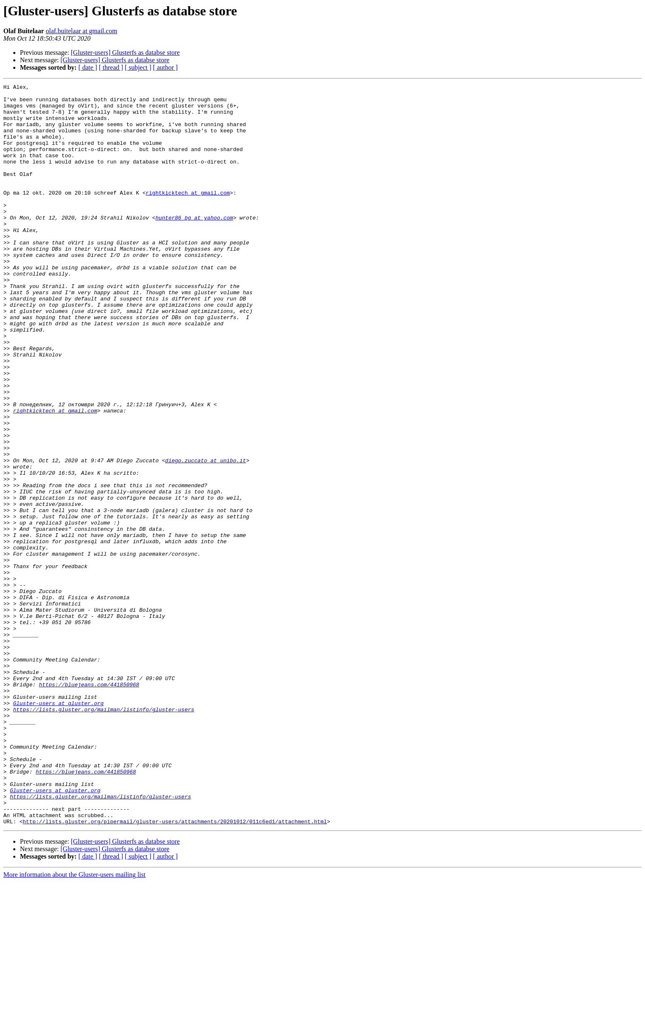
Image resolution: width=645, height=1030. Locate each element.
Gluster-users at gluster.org (58, 827)
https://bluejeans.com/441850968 (89, 805)
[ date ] (87, 67)
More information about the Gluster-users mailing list (74, 1022)
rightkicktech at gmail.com (188, 215)
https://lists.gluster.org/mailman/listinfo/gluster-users (103, 835)
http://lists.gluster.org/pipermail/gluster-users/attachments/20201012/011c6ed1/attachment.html (175, 969)
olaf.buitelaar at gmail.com (81, 30)
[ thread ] (111, 67)
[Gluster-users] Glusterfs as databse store (125, 52)
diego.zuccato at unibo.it (205, 536)
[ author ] (165, 67)
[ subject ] (138, 67)
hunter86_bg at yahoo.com (194, 245)
